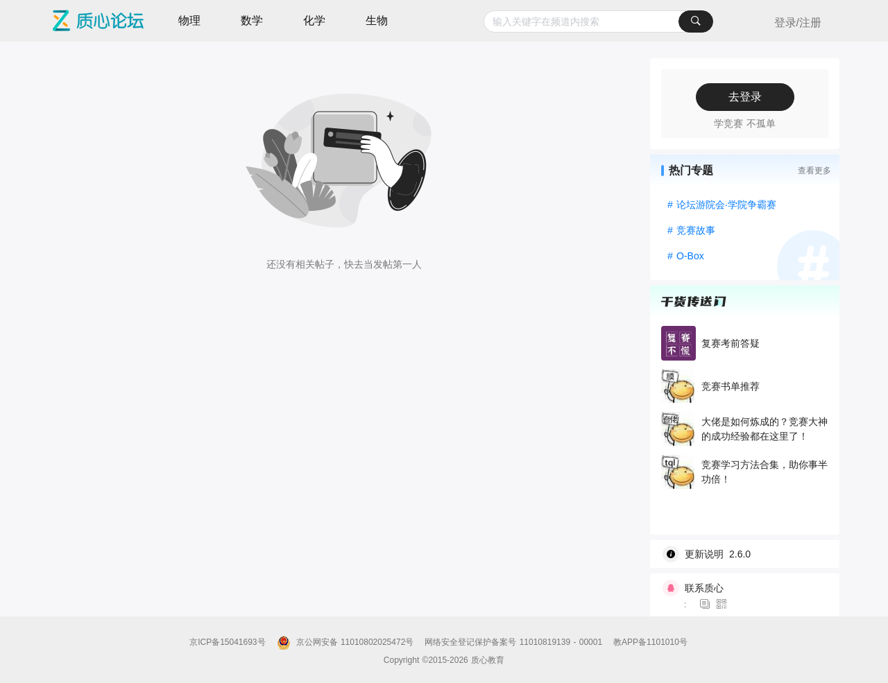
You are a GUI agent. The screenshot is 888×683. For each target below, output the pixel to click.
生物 (377, 20)
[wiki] (749, 554)
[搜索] (695, 21)
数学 (252, 20)
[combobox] (598, 21)
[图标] (707, 604)
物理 (189, 20)
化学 (314, 20)
